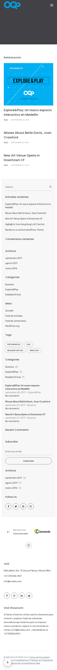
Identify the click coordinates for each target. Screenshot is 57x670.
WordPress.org (12, 326)
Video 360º (34, 351)
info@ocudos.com (13, 581)
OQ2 (28, 344)
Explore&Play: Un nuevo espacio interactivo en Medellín (28, 206)
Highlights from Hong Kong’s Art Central (24, 224)
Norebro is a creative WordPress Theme (24, 230)
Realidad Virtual (13, 294)
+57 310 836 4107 (13, 576)
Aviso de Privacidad (39, 657)
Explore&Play (16, 68)
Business (9, 284)
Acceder (9, 310)
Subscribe (28, 460)
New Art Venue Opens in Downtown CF (24, 218)
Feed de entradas (13, 316)
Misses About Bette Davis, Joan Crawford (25, 213)
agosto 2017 (11, 263)
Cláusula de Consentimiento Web (24, 663)
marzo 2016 (11, 268)
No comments (12, 396)
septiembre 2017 (13, 258)
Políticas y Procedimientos (16, 660)
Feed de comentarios (15, 321)
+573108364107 (12, 633)
